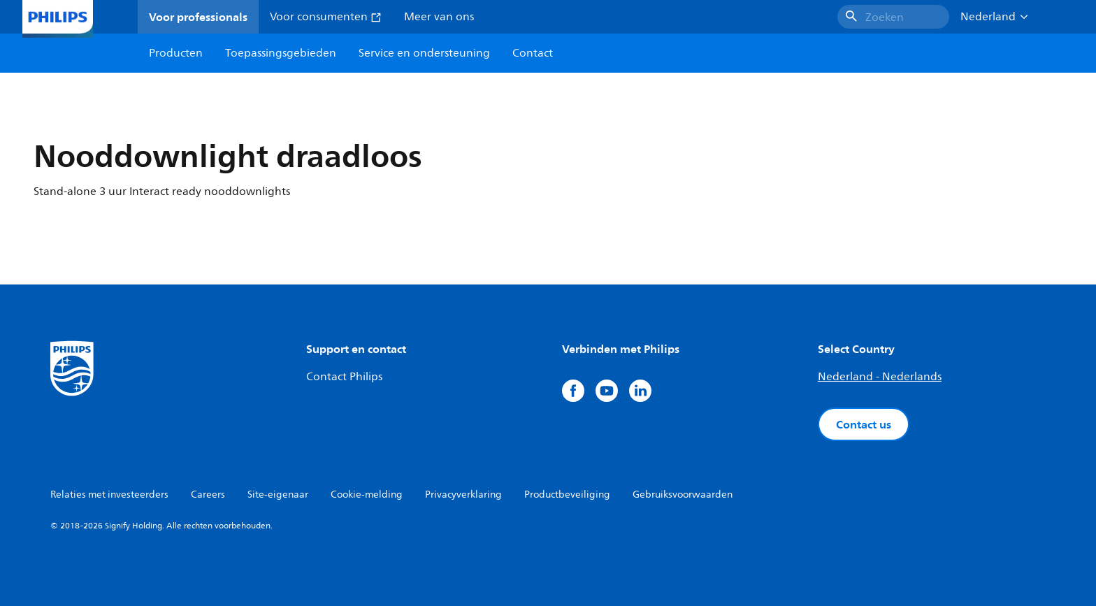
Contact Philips (344, 377)
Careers (208, 494)
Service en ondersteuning (424, 53)
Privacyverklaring (463, 494)
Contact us (863, 424)
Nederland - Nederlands (880, 377)
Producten (176, 53)
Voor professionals (198, 16)
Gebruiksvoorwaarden (683, 494)
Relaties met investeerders (109, 494)
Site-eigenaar (277, 494)
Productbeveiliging (567, 494)
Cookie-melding (367, 494)
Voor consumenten (326, 16)
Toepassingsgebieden (280, 53)
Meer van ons (439, 16)
